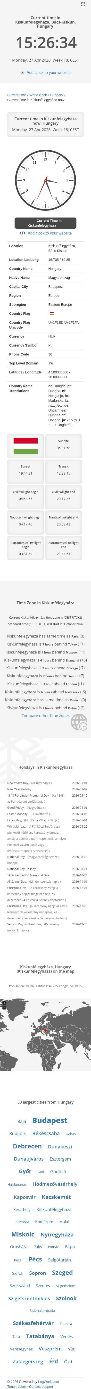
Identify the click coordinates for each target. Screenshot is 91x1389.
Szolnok (66, 1298)
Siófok (17, 1273)
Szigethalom (65, 1286)
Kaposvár (25, 1197)
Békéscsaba (46, 1133)
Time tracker (16, 1387)
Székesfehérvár (33, 1322)
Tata (16, 1336)
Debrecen (27, 1146)
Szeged (62, 1272)
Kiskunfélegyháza (54, 1209)
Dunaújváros (29, 1158)
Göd (41, 1172)
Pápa (70, 1246)
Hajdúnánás (17, 1184)
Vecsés (66, 1336)
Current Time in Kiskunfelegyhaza (44, 223)
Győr (25, 1171)
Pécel (18, 1260)
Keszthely (21, 1209)
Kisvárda (22, 1221)
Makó (64, 1221)
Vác (71, 1349)
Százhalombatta (42, 1310)
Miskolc (22, 1234)
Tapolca (66, 1323)
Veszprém (50, 1348)
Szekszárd (20, 1285)
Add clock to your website (49, 73)
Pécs (35, 1259)
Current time (16, 95)
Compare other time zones (45, 715)
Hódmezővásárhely (55, 1184)
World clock (38, 95)
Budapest (49, 1120)
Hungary (56, 95)
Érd (53, 1361)
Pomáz (53, 1246)
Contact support (41, 1387)
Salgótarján (59, 1260)
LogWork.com (48, 1382)
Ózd (68, 1362)
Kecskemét (56, 1196)
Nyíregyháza (57, 1234)
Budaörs (17, 1133)
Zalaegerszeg (28, 1361)
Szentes (43, 1285)
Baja (21, 1121)
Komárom (44, 1221)
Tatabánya (40, 1336)
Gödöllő (58, 1171)
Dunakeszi (60, 1146)
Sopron (37, 1273)
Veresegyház (21, 1349)
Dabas (71, 1133)
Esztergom (60, 1159)
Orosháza (18, 1246)
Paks (37, 1246)
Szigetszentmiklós (29, 1298)
